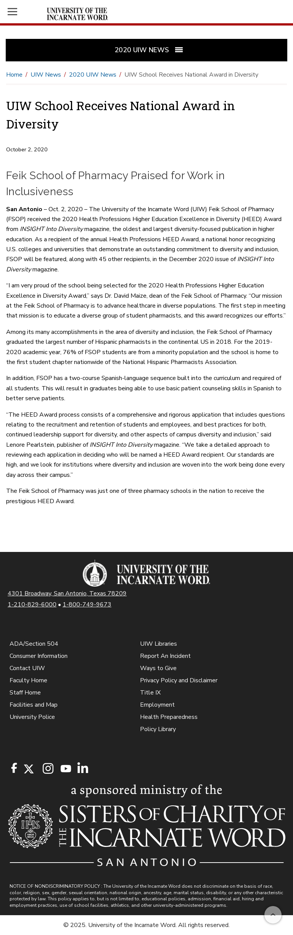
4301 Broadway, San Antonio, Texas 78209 (67, 593)
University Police (32, 717)
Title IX (150, 692)
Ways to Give (158, 668)
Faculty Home (28, 680)
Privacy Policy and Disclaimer (178, 680)
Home (14, 75)
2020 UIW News (92, 75)
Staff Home (25, 692)
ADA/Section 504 (34, 644)
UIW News (46, 75)
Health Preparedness (169, 717)
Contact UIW (27, 668)
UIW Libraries (158, 644)
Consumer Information (39, 656)
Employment (157, 705)
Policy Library (158, 729)
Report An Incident (165, 656)
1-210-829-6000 (32, 604)
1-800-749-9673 (87, 604)
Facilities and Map (34, 705)
